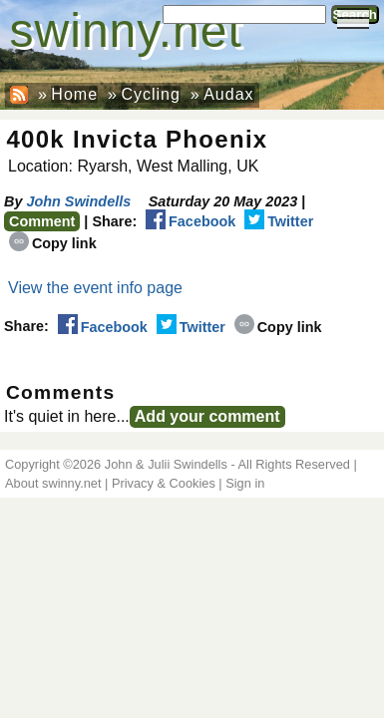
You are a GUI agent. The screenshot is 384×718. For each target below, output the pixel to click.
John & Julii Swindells (166, 464)
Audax (228, 94)
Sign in (244, 483)
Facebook (190, 221)
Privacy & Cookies (163, 483)
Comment (42, 221)
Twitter (278, 221)
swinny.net (126, 30)
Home (74, 94)
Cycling (150, 94)
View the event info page (95, 287)
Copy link (53, 243)
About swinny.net (53, 483)
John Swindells (78, 201)
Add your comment (207, 416)
